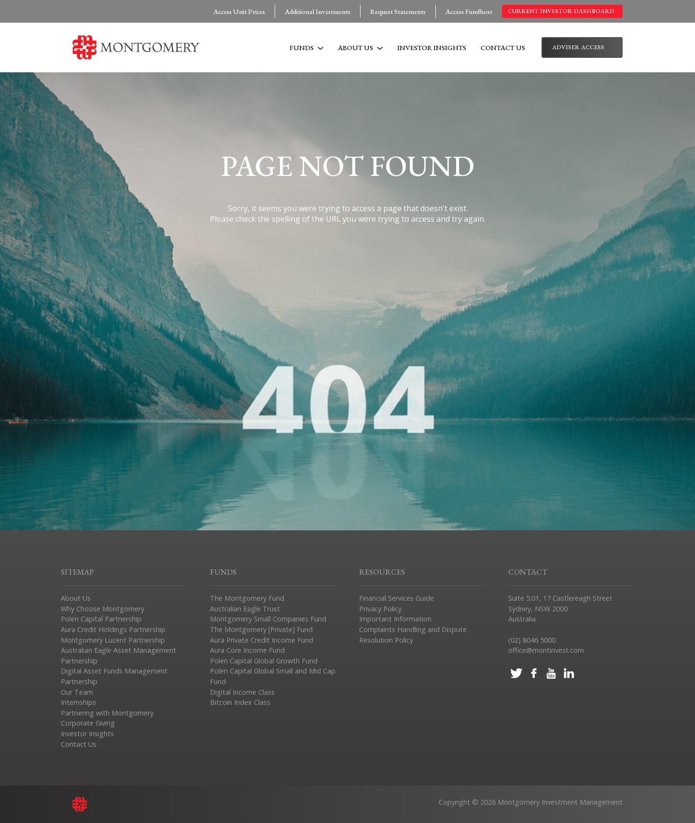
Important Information (395, 618)
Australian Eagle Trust (245, 608)
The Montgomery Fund (247, 598)
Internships (78, 702)
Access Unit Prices (239, 11)
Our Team (77, 692)
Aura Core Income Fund (247, 650)
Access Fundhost (468, 11)
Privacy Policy (380, 608)
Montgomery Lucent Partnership (113, 640)
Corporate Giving (88, 723)
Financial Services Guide (396, 598)
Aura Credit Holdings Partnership (113, 629)
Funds (306, 47)
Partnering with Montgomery (107, 712)
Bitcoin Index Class (240, 702)
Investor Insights (431, 47)
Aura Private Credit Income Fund (261, 640)
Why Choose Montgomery (102, 608)
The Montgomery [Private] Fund (261, 629)
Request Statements (398, 11)
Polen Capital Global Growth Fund (264, 660)
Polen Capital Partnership (101, 618)
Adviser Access (578, 47)
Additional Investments (317, 11)
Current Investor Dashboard (561, 11)
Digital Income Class (242, 692)
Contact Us (503, 47)
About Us (360, 47)
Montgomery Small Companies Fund (268, 618)
